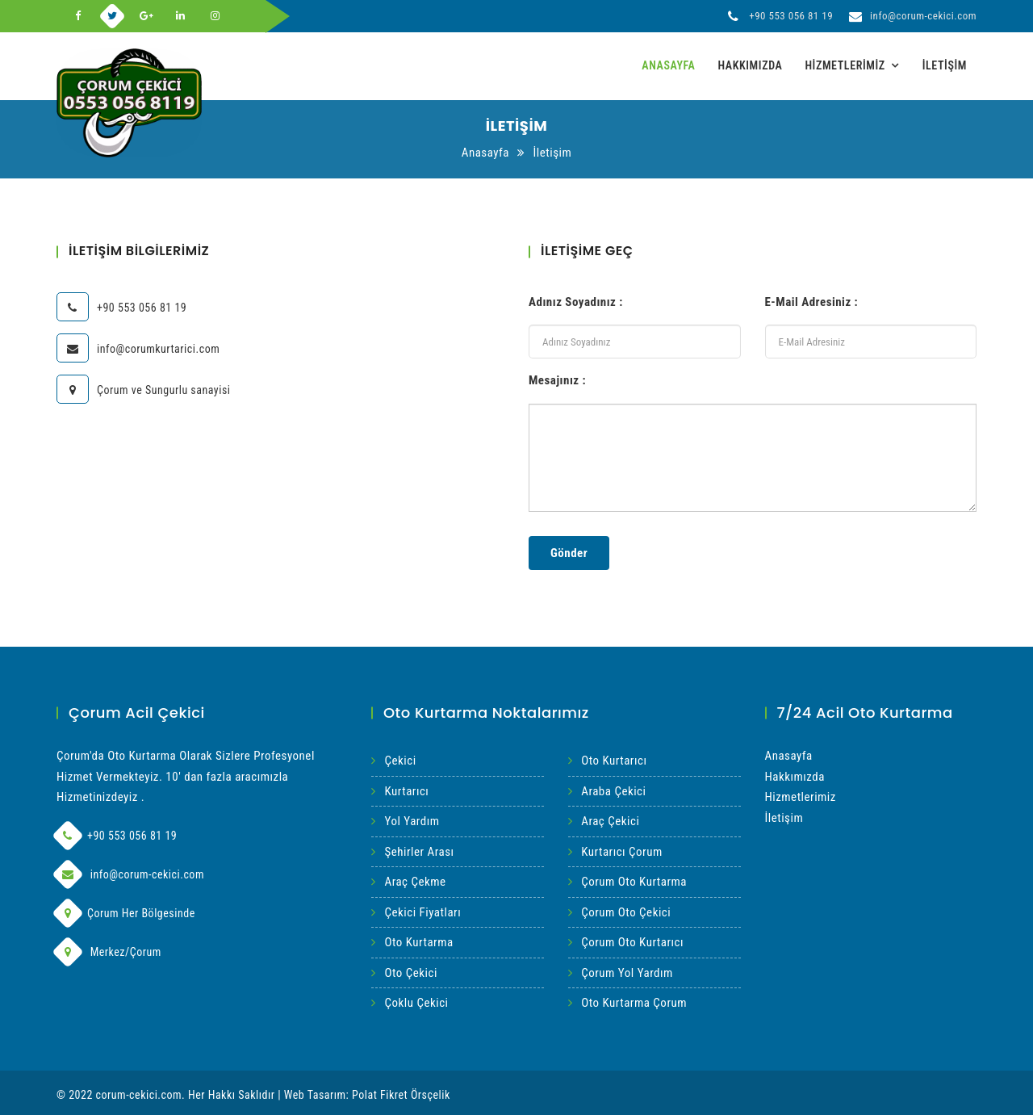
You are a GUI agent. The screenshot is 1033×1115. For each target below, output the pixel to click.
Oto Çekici (411, 973)
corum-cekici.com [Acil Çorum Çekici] (139, 1094)
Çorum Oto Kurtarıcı (632, 942)
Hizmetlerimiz (845, 65)
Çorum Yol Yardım (627, 973)
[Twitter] (113, 16)
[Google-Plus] (147, 16)
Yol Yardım (412, 821)
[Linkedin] (180, 16)
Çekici (400, 760)
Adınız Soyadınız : (576, 302)
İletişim (944, 65)
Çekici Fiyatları (423, 912)
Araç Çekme (415, 881)
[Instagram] (215, 16)
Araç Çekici (610, 821)
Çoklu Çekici (417, 1003)
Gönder (569, 553)
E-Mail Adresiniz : (812, 302)
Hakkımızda (749, 65)
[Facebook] (78, 16)
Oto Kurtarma (419, 942)
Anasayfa (668, 65)
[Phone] (68, 835)
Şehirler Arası (419, 852)
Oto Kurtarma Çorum (634, 1003)
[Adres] (68, 913)
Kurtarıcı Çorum (621, 852)
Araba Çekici (613, 791)
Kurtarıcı (407, 791)
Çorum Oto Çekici (626, 912)
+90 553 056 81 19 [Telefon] (780, 16)
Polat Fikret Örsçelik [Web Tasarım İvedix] (401, 1094)
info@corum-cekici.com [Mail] (913, 16)
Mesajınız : (557, 380)
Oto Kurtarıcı (613, 760)
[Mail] (68, 874)
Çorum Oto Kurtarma (634, 881)
